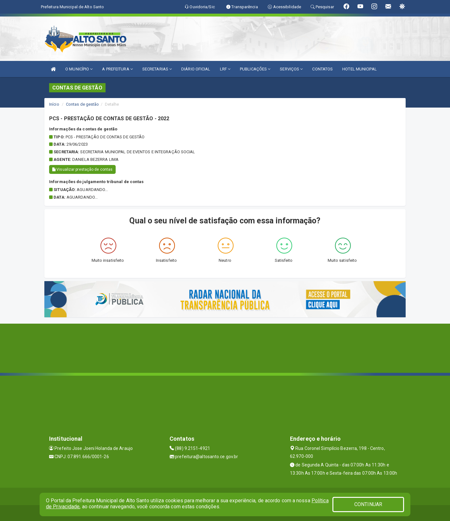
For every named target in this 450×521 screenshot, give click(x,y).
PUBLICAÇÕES (255, 69)
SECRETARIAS (157, 69)
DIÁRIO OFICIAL (195, 69)
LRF (225, 69)
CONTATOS (322, 69)
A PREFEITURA (117, 69)
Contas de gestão (82, 104)
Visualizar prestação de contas (82, 169)
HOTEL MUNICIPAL (359, 69)
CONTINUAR (368, 504)
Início (54, 104)
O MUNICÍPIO (79, 69)
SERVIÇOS (291, 69)
